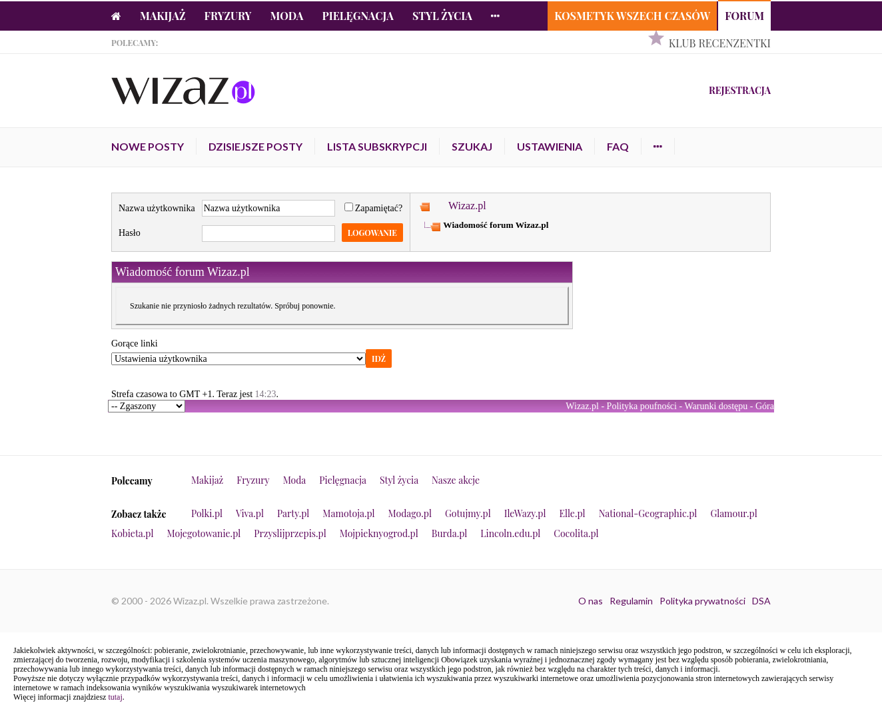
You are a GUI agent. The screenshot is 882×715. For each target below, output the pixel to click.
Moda (287, 16)
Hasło (130, 233)
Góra (764, 406)
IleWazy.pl (525, 513)
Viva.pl (250, 513)
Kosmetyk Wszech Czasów (632, 16)
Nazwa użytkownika (157, 208)
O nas (590, 600)
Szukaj (472, 146)
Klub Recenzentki (720, 43)
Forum (744, 16)
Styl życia (442, 16)
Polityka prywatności (702, 600)
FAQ (618, 146)
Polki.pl (206, 513)
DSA (761, 600)
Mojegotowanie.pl (204, 533)
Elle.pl (572, 513)
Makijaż (163, 16)
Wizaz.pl (467, 205)
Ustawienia (549, 146)
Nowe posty (147, 146)
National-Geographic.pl (648, 513)
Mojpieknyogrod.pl (379, 533)
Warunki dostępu (715, 406)
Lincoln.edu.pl (510, 533)
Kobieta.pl (132, 533)
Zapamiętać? (373, 208)
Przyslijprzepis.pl (290, 533)
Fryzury (228, 16)
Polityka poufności (642, 406)
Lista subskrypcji (377, 146)
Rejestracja (740, 90)
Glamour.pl (733, 513)
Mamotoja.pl (348, 513)
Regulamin (631, 600)
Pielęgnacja (357, 16)
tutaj (115, 697)
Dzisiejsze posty (255, 146)
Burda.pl (450, 533)
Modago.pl (410, 513)
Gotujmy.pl (468, 513)
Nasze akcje (456, 480)
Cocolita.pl (576, 533)
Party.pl (293, 513)
